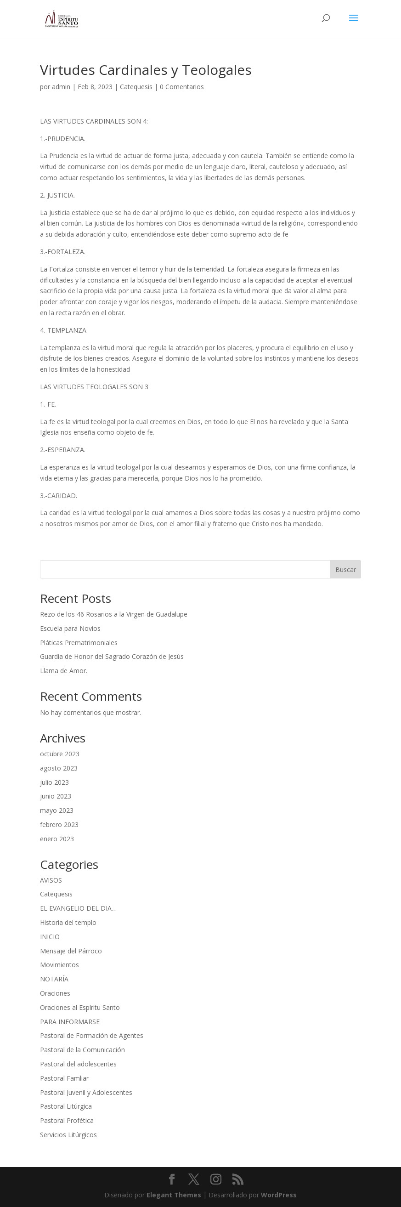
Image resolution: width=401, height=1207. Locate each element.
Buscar (345, 569)
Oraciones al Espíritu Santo (80, 1007)
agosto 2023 (59, 768)
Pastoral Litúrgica (66, 1106)
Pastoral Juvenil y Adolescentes (86, 1092)
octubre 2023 (59, 753)
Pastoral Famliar (64, 1078)
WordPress (279, 1194)
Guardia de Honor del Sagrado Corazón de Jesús (112, 656)
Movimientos (59, 964)
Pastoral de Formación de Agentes (91, 1035)
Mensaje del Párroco (71, 950)
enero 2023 (57, 838)
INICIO (50, 936)
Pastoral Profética (67, 1120)
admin (61, 86)
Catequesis (136, 86)
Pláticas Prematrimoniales (79, 642)
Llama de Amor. (63, 670)
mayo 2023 (56, 810)
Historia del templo (68, 922)
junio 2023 (55, 796)
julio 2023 (54, 782)
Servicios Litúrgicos (68, 1134)
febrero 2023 (59, 824)
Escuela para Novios (70, 628)
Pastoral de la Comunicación (82, 1049)
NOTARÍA (54, 979)
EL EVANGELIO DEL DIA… (78, 908)
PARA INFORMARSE (70, 1021)
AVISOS (51, 880)
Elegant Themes (174, 1194)
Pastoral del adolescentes (78, 1064)
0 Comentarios (182, 86)
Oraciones (55, 993)
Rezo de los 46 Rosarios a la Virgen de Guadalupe (113, 614)
